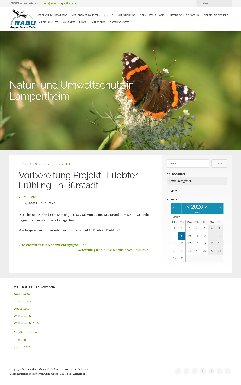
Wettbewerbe (23, 316)
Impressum (98, 22)
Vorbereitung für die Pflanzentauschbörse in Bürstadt (113, 250)
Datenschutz (119, 22)
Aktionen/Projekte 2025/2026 (92, 15)
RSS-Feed (65, 373)
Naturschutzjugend (184, 15)
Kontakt (69, 22)
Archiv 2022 (22, 347)
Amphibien (22, 293)
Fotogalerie (21, 308)
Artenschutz (48, 22)
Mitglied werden (25, 332)
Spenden (20, 339)
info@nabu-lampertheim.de (59, 3)
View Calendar (29, 197)
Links (82, 22)
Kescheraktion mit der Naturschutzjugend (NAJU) (55, 245)
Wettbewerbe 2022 (26, 323)
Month (176, 216)
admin (67, 164)
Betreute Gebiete (216, 15)
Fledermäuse (23, 301)
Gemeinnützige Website (24, 373)
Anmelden (79, 373)
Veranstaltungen (152, 15)
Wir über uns (127, 15)
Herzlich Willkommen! (52, 15)
